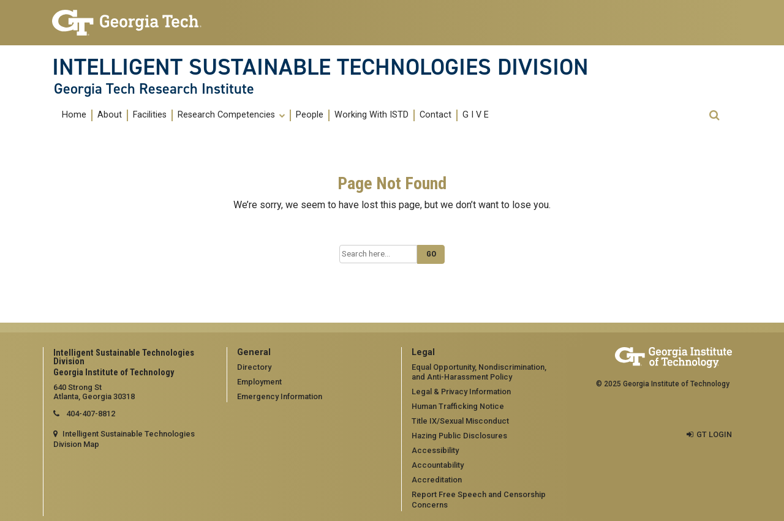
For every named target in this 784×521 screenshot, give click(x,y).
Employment (259, 381)
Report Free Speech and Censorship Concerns (479, 499)
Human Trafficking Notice (458, 406)
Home (74, 115)
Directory (254, 367)
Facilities (150, 115)
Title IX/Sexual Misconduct (460, 420)
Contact (435, 115)
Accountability (438, 465)
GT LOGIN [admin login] (714, 434)
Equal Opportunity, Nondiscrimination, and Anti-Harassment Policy (479, 372)
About (109, 115)
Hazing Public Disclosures (459, 435)
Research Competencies (231, 115)
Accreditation (437, 479)
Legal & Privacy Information (461, 391)
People (309, 115)
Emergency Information (279, 396)
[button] (714, 115)
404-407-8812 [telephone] (89, 413)
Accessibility (435, 450)
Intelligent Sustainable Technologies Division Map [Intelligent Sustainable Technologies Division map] (124, 439)
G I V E (475, 115)
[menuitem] (74, 115)
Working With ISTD (371, 115)
